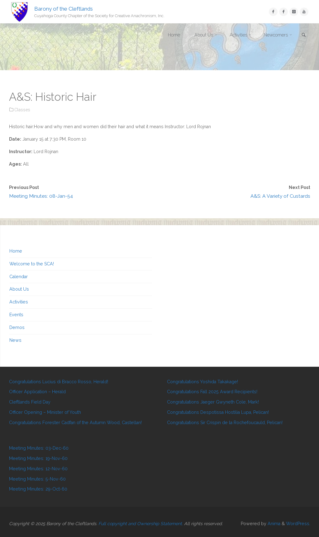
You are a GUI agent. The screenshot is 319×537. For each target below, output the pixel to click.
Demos (17, 327)
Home (15, 251)
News (15, 340)
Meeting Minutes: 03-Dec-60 (39, 448)
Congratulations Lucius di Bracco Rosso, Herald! (58, 381)
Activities (18, 301)
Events (16, 314)
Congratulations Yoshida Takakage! (202, 381)
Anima (273, 523)
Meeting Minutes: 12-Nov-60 (38, 468)
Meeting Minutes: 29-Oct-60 (38, 488)
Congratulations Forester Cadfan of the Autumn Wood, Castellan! (75, 422)
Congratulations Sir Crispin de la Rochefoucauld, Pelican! (225, 422)
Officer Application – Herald (37, 391)
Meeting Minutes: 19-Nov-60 (38, 458)
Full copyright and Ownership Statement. (140, 523)
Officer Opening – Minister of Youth (45, 412)
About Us (19, 289)
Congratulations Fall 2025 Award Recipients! (212, 391)
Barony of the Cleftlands (63, 8)
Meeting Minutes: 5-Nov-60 (37, 479)
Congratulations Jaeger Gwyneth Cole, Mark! (213, 401)
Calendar (18, 276)
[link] (303, 35)
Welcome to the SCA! (31, 263)
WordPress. (298, 523)
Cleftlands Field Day (29, 401)
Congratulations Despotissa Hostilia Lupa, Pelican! (218, 412)
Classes (22, 109)
